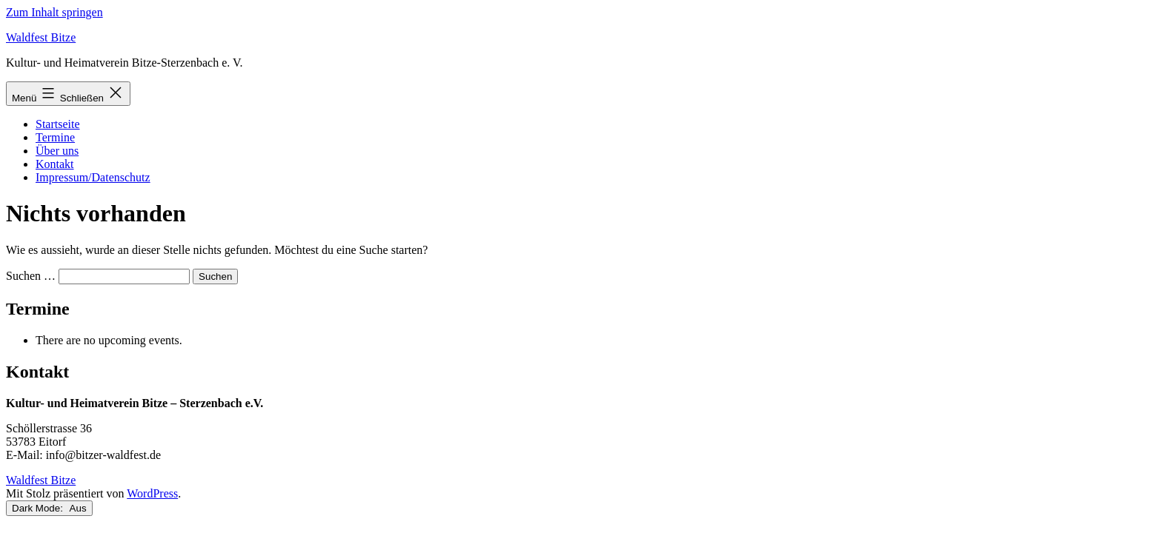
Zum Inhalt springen (54, 12)
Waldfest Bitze (41, 37)
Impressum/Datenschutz (93, 177)
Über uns (57, 150)
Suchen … (31, 275)
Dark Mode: (49, 508)
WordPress (152, 493)
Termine (55, 137)
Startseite (58, 124)
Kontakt (55, 164)
